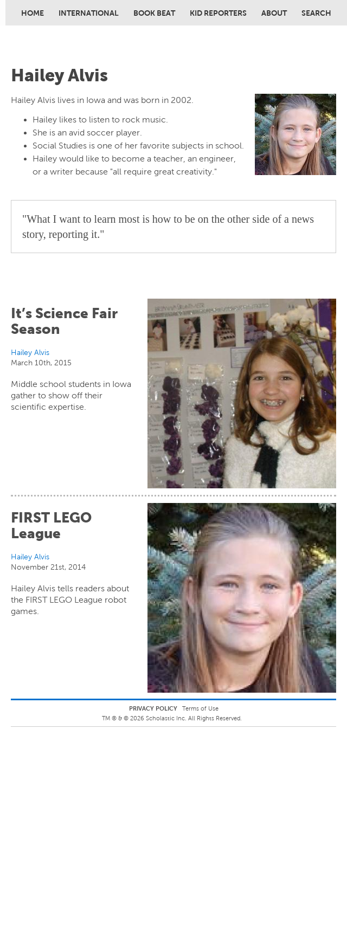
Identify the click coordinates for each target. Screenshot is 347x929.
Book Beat (154, 13)
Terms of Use (200, 708)
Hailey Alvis (30, 352)
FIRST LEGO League (51, 525)
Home (32, 13)
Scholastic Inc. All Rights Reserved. (194, 718)
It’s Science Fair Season (64, 321)
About (274, 13)
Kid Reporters (218, 13)
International (89, 13)
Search (316, 13)
